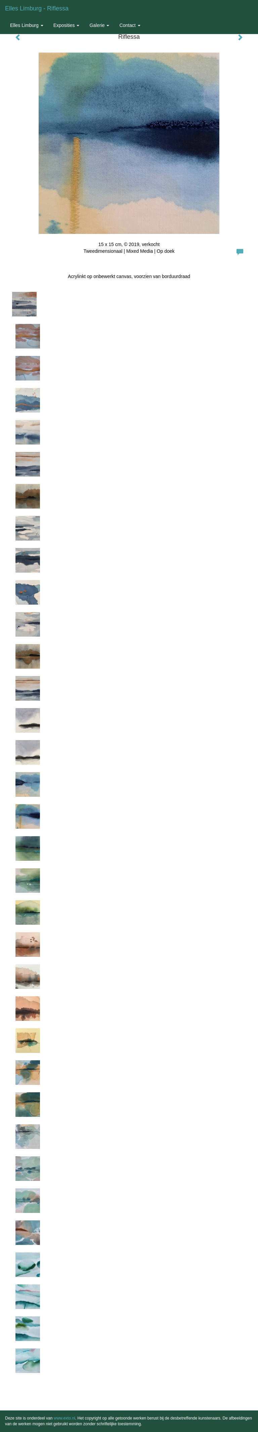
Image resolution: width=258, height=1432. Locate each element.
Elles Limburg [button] (26, 25)
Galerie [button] (99, 25)
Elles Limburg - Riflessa (37, 8)
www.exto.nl (64, 1418)
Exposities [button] (66, 25)
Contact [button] (129, 25)
